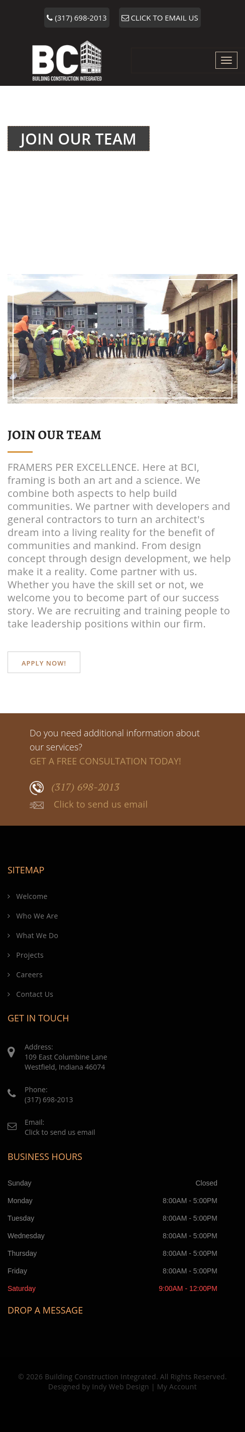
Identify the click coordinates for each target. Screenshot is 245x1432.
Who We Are (33, 916)
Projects (26, 955)
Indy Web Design (120, 1386)
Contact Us (30, 994)
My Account (177, 1386)
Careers (25, 974)
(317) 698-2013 (76, 18)
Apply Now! (44, 663)
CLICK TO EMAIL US (159, 18)
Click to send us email (89, 804)
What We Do (33, 935)
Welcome (165, 160)
